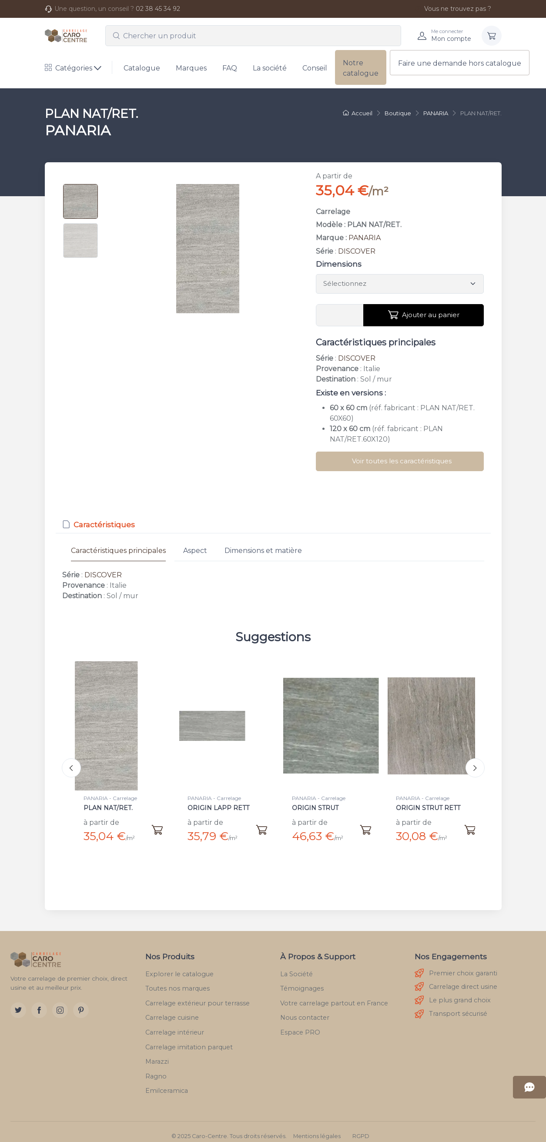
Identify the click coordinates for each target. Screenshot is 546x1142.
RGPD (360, 1127)
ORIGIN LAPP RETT (218, 808)
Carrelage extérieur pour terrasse (197, 994)
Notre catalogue (361, 68)
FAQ (229, 68)
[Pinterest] (81, 1001)
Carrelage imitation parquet (189, 1038)
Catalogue (142, 68)
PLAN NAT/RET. (108, 808)
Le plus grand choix (453, 991)
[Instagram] (60, 1001)
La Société (296, 965)
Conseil (314, 68)
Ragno (156, 1068)
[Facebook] (39, 1001)
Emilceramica (166, 1082)
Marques (191, 68)
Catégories (68, 68)
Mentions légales (317, 1127)
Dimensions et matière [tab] (263, 550)
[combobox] (253, 35)
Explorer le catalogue (179, 965)
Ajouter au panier (423, 315)
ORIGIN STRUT (315, 808)
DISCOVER (356, 251)
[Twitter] (18, 1001)
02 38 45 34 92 (158, 9)
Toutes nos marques (177, 980)
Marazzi (157, 1053)
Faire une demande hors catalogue (459, 63)
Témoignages (302, 980)
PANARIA (364, 238)
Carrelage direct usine (456, 978)
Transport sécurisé (451, 1005)
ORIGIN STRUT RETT (428, 808)
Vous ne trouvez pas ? (453, 9)
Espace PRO (300, 1024)
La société (270, 68)
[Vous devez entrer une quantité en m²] (340, 315)
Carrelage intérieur (174, 1024)
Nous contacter (304, 1009)
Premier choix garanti (456, 964)
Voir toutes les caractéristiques (402, 461)
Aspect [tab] (195, 550)
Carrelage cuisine (172, 1009)
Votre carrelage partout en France (334, 994)
